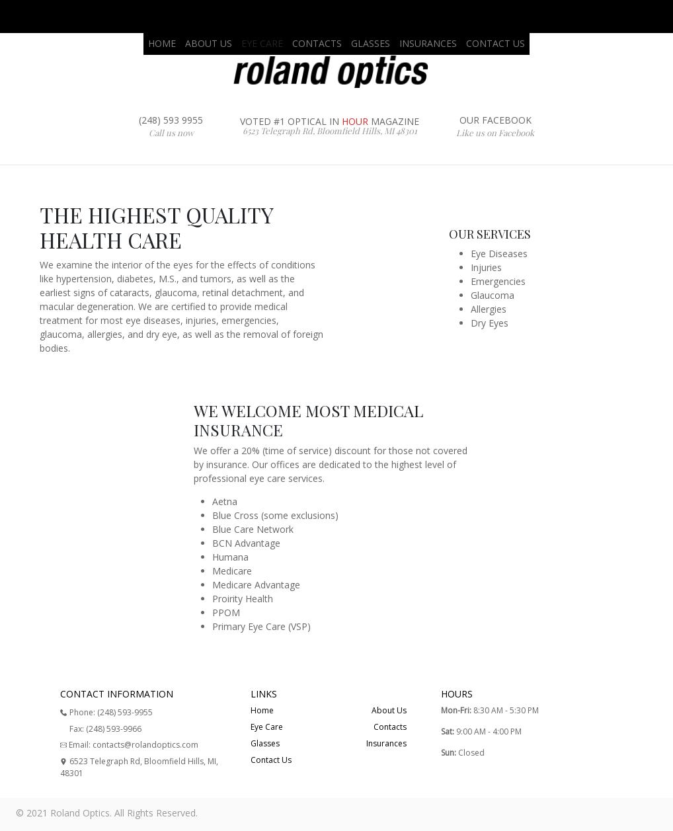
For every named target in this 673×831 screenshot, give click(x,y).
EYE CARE (262, 43)
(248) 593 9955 (171, 127)
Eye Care (267, 726)
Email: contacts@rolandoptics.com (129, 744)
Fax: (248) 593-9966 (105, 728)
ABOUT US (208, 43)
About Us (389, 710)
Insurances (386, 743)
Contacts (390, 726)
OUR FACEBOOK (495, 127)
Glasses (265, 743)
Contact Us (271, 760)
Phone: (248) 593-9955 (106, 712)
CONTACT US (495, 43)
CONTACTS (317, 43)
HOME (162, 43)
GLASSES (370, 43)
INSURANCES (428, 43)
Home (262, 710)
